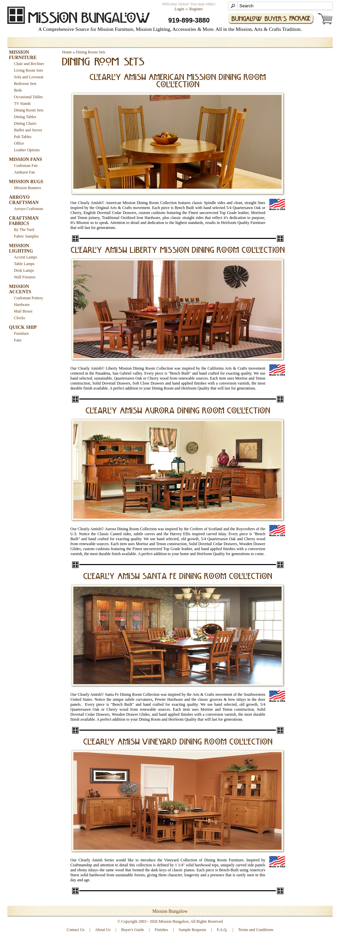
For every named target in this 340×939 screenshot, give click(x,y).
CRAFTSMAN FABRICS (24, 221)
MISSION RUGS (26, 181)
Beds (18, 90)
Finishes (161, 929)
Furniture (21, 333)
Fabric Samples (26, 236)
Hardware (22, 304)
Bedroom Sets (25, 83)
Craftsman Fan (26, 165)
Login (179, 9)
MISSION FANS (25, 159)
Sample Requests (192, 929)
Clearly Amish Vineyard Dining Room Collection (178, 742)
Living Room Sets (28, 70)
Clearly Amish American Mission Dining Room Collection (178, 81)
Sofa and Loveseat (28, 77)
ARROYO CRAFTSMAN (24, 200)
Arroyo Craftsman (28, 208)
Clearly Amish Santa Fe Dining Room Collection (177, 576)
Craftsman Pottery (28, 298)
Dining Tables (25, 116)
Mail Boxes (23, 311)
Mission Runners (27, 187)
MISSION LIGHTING (21, 248)
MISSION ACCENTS (20, 289)
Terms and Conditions (255, 929)
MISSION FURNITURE (23, 55)
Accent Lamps (25, 257)
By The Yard (24, 229)
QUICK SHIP (23, 327)
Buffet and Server (28, 130)
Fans (18, 340)
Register (195, 9)
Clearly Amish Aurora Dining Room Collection (178, 411)
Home (67, 52)
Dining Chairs (25, 123)
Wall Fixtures (25, 277)
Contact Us (76, 929)
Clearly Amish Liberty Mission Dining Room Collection (178, 250)
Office (19, 143)
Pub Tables (23, 136)
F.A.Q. (222, 929)
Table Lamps (24, 263)
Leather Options (27, 150)
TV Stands (22, 103)
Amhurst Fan (24, 172)
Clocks (19, 318)
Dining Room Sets (28, 110)
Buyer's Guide (132, 929)
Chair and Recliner (29, 63)
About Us (102, 929)
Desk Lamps (24, 270)
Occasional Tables (28, 97)
